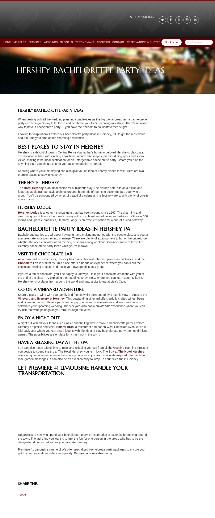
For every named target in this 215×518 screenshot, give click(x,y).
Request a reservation (89, 453)
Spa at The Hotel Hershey (126, 351)
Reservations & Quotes (143, 42)
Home (7, 42)
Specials (66, 42)
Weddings (51, 42)
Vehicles (19, 42)
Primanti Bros (64, 327)
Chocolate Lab (28, 263)
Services (35, 42)
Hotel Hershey (34, 188)
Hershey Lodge (28, 212)
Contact (118, 42)
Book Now (171, 42)
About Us (103, 42)
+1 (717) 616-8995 (144, 17)
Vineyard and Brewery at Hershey (41, 298)
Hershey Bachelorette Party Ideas (50, 110)
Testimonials (84, 42)
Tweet (22, 495)
